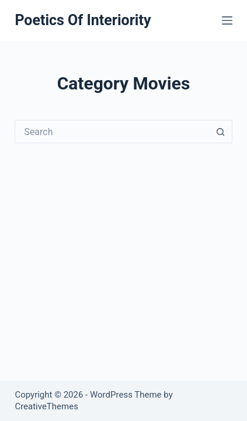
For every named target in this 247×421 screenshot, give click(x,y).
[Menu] (227, 20)
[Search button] (220, 131)
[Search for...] (111, 131)
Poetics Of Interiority (83, 20)
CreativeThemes (46, 406)
